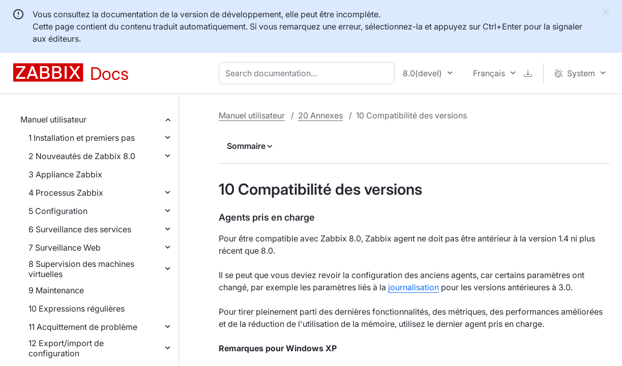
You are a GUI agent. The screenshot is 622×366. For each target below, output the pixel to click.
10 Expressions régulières (76, 308)
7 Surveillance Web (64, 247)
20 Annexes (320, 115)
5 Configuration (57, 211)
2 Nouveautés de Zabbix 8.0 (81, 156)
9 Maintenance (56, 290)
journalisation (413, 287)
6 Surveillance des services (79, 229)
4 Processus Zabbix (65, 193)
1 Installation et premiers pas (81, 138)
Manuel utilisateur (53, 119)
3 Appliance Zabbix (65, 174)
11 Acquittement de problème (82, 327)
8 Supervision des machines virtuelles (81, 269)
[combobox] (309, 73)
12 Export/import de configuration (66, 348)
